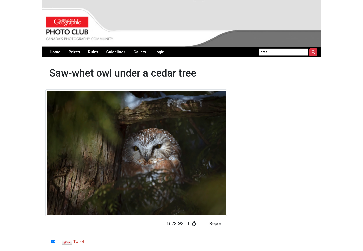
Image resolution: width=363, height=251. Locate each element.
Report (216, 223)
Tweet (78, 241)
